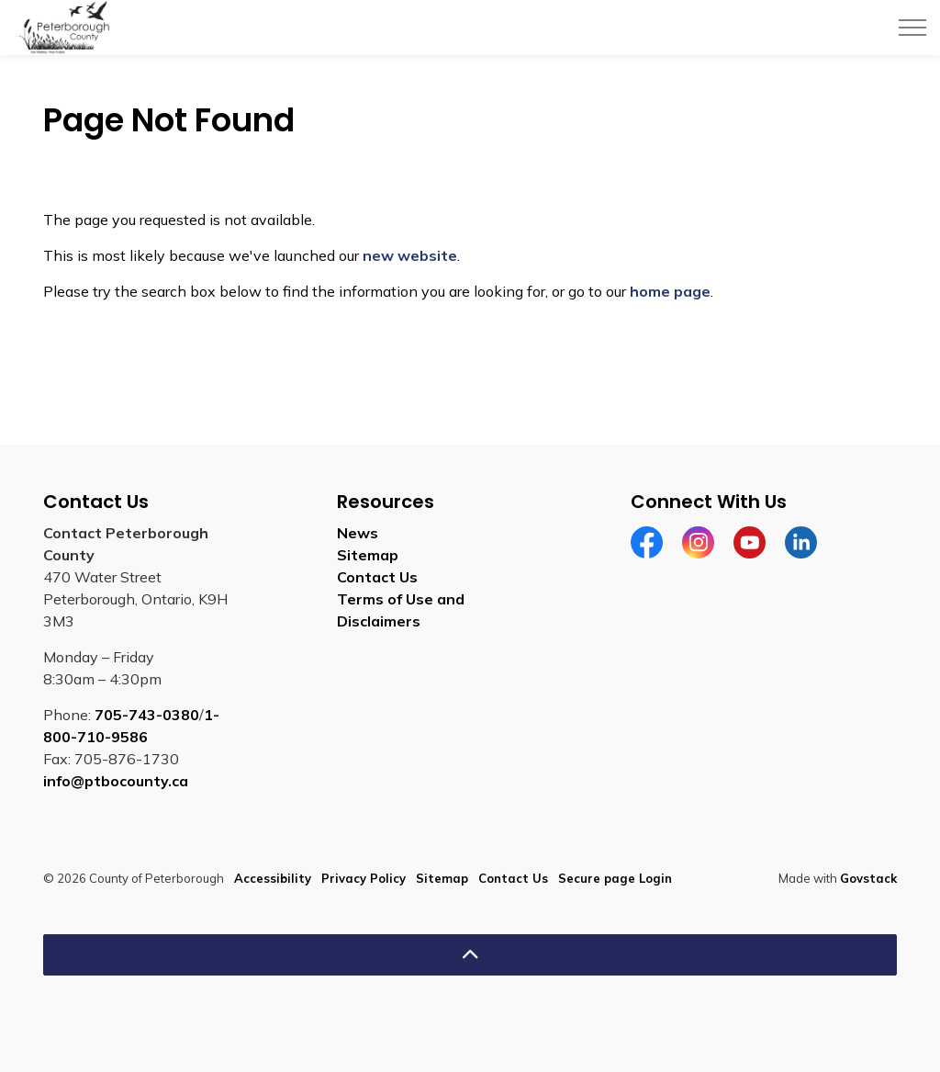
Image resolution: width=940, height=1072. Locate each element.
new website (410, 255)
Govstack (868, 878)
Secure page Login (615, 878)
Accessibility (272, 878)
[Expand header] (912, 27)
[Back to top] (470, 955)
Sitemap (367, 555)
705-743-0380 (147, 714)
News (357, 533)
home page (670, 291)
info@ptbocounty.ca (115, 781)
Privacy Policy (363, 878)
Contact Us (377, 577)
